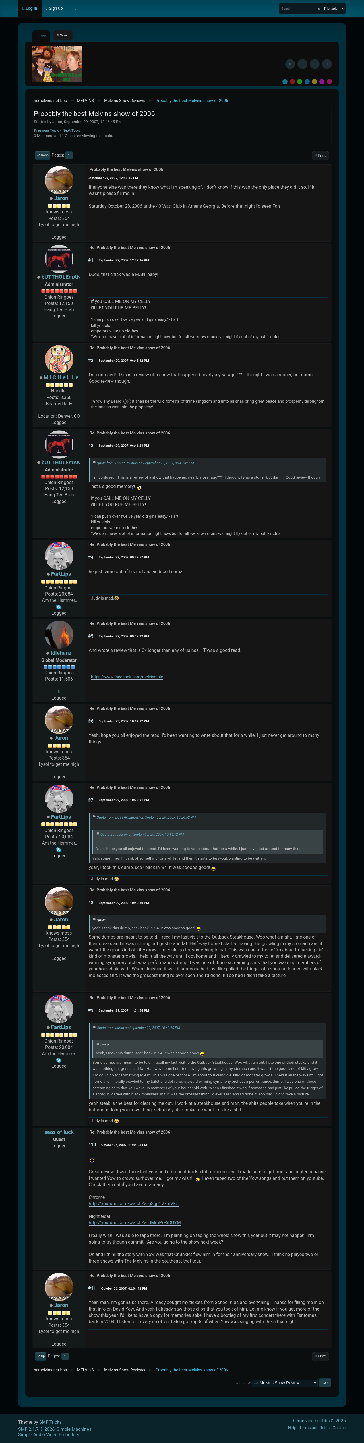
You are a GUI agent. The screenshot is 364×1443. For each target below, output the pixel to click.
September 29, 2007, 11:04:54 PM (124, 1010)
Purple (321, 81)
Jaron (61, 198)
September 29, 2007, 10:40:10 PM (124, 903)
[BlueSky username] (302, 64)
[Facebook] (290, 64)
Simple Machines (74, 1429)
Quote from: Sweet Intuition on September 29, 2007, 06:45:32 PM (145, 463)
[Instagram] (315, 64)
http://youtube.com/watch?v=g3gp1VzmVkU (134, 1203)
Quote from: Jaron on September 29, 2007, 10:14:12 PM (142, 835)
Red (292, 81)
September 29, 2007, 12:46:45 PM (113, 178)
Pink (329, 81)
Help (292, 1427)
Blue (307, 81)
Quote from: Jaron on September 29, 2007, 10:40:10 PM (138, 1028)
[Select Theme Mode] (75, 8)
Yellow (314, 81)
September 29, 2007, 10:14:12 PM (124, 721)
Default (285, 81)
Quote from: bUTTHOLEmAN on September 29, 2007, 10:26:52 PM (146, 818)
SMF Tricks (50, 1422)
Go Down (43, 155)
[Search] (318, 8)
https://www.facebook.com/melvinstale (127, 677)
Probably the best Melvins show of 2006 (126, 169)
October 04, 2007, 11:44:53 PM (124, 1145)
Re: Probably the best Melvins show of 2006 (130, 247)
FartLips (61, 574)
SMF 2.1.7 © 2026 (36, 1429)
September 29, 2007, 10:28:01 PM (124, 800)
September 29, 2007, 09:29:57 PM (124, 557)
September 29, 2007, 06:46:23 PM (124, 446)
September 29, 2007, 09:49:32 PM (124, 636)
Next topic (71, 130)
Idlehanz (61, 653)
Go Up (41, 1356)
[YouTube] (327, 64)
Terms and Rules (314, 1427)
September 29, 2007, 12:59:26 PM (124, 260)
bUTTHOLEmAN (61, 277)
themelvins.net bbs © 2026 (318, 1420)
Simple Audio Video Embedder (48, 1434)
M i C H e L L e (61, 377)
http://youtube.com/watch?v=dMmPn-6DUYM (135, 1222)
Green (299, 81)
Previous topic (46, 130)
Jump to (243, 1383)
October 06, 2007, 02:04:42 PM (124, 1288)
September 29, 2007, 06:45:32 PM (124, 361)
